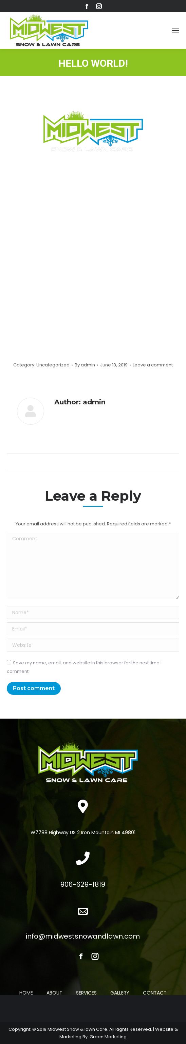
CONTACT (155, 992)
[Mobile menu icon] (175, 30)
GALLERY (119, 992)
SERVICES (86, 992)
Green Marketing (108, 1036)
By (85, 365)
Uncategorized (53, 365)
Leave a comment (153, 365)
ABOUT (54, 992)
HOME (26, 992)
